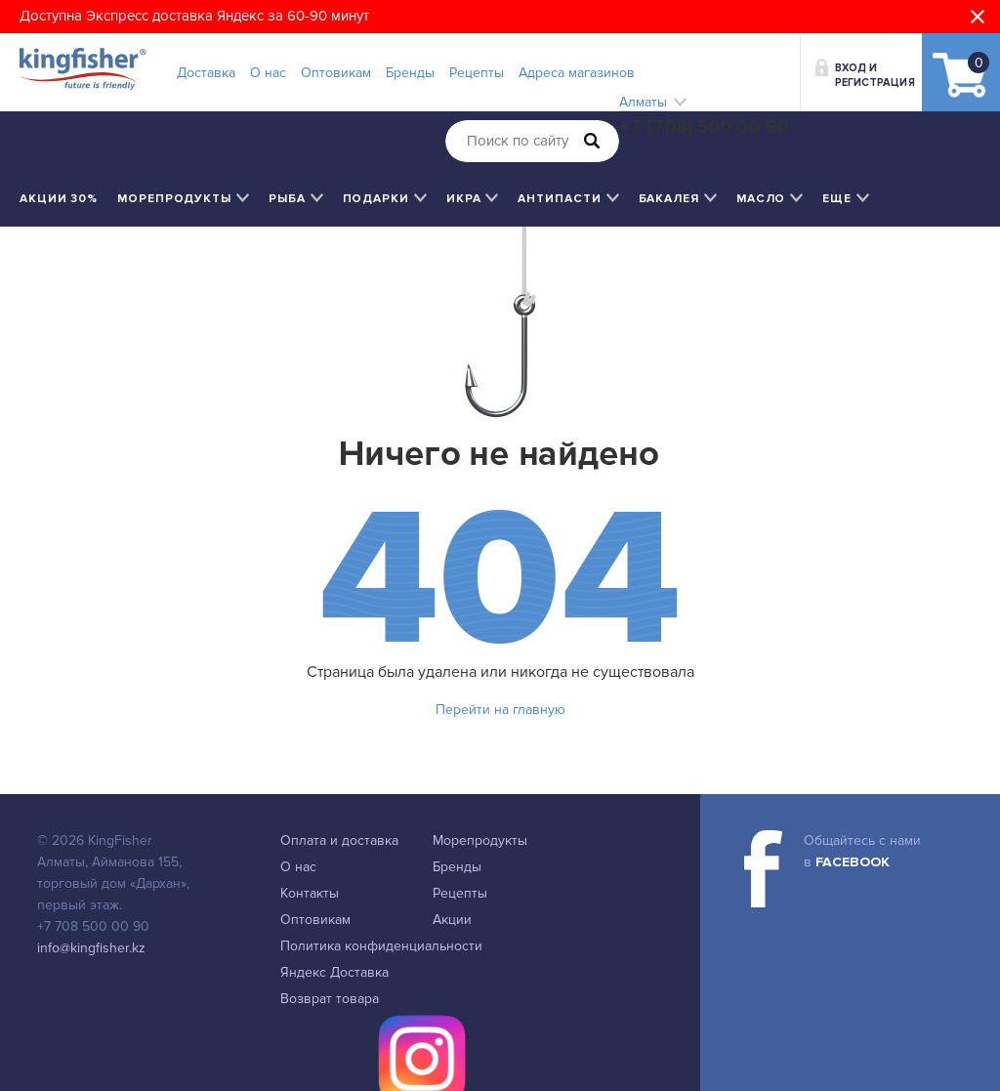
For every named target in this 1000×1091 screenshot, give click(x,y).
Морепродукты (480, 840)
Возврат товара (329, 998)
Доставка (206, 72)
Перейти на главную (500, 709)
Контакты (309, 893)
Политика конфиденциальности (381, 946)
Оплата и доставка (339, 840)
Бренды (410, 72)
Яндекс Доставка (334, 972)
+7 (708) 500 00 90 (703, 127)
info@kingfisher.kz (91, 948)
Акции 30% (59, 198)
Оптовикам (336, 72)
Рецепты (476, 72)
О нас (268, 72)
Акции (452, 919)
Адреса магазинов (577, 72)
